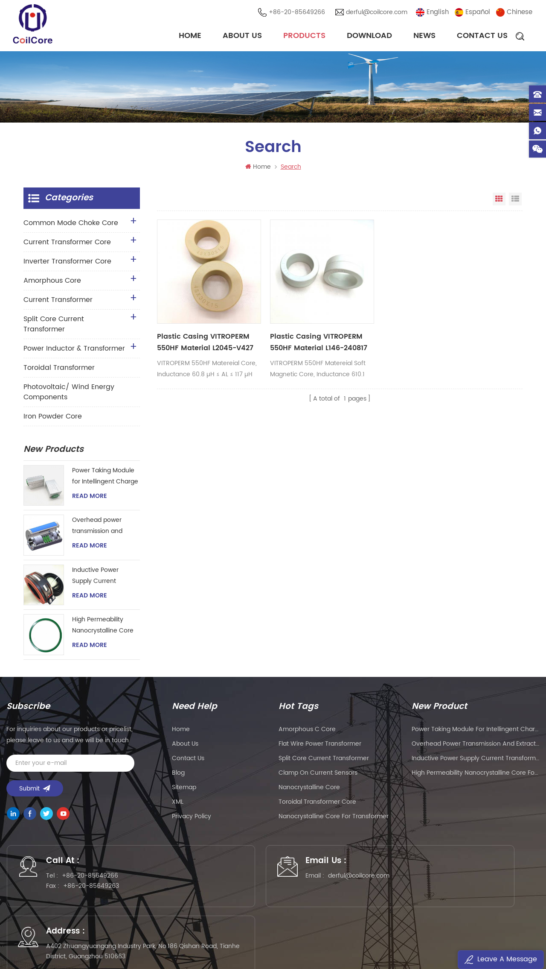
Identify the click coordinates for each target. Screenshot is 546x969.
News (424, 36)
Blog (178, 774)
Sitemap (184, 788)
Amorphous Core (52, 282)
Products (304, 36)
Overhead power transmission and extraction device (97, 528)
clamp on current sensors (318, 774)
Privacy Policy (191, 818)
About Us (242, 36)
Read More (89, 498)
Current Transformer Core (67, 243)
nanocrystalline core (309, 788)
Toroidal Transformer (59, 369)
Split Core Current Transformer (53, 326)
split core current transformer (324, 759)
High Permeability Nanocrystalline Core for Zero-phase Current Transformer (103, 627)
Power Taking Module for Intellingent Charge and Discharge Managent (105, 478)
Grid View (499, 200)
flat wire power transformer (320, 745)
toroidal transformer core (317, 803)
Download (369, 36)
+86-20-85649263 (95, 890)
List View (515, 200)
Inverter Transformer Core (67, 263)
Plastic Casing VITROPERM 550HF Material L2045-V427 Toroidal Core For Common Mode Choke (196, 324)
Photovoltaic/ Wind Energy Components (68, 393)
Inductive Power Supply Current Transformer (95, 577)
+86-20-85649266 (298, 13)
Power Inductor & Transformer (74, 350)
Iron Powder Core (52, 418)
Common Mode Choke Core (70, 224)
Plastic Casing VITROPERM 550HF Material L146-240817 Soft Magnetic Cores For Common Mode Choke (286, 324)
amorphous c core (307, 730)
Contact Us (482, 36)
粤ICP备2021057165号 (409, 938)
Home (190, 36)
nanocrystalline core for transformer (334, 818)
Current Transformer (58, 301)
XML (177, 803)
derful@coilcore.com (377, 13)
